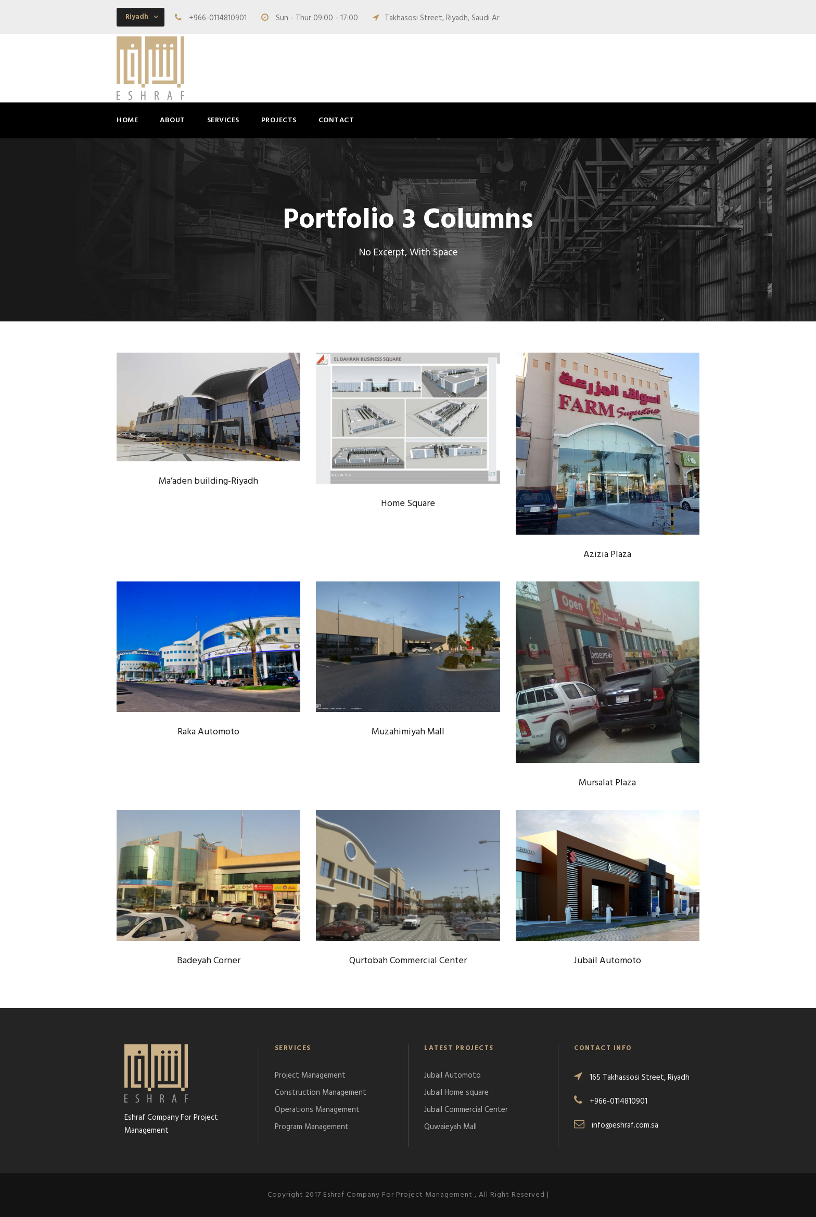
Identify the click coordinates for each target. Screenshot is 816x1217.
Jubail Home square (456, 1092)
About (172, 120)
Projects (279, 120)
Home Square (408, 503)
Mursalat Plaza (607, 783)
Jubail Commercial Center (466, 1110)
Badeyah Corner (208, 960)
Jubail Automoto (607, 960)
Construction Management (320, 1092)
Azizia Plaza (607, 554)
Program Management (312, 1127)
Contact (336, 120)
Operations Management (317, 1110)
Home (127, 120)
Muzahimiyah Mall (408, 732)
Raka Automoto (208, 732)
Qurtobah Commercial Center (408, 960)
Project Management (310, 1075)
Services (223, 120)
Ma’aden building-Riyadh (208, 481)
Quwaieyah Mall (450, 1127)
